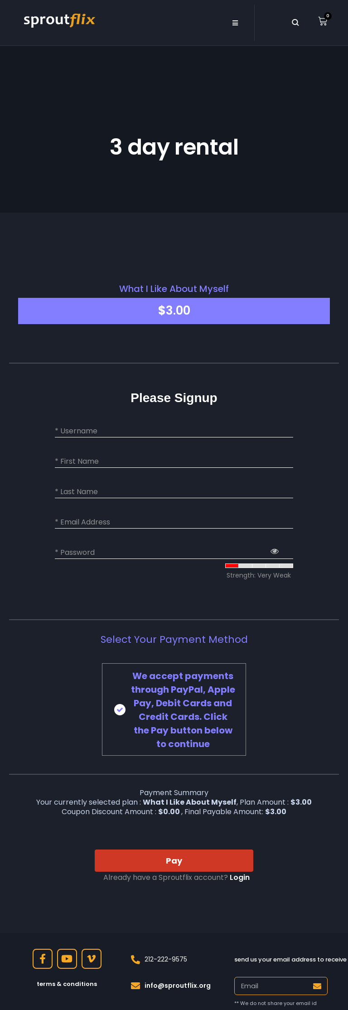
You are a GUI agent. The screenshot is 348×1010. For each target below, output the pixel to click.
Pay (174, 860)
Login (240, 877)
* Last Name (76, 492)
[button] (235, 23)
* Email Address (82, 522)
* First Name (77, 461)
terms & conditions (67, 984)
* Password (75, 553)
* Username (76, 431)
